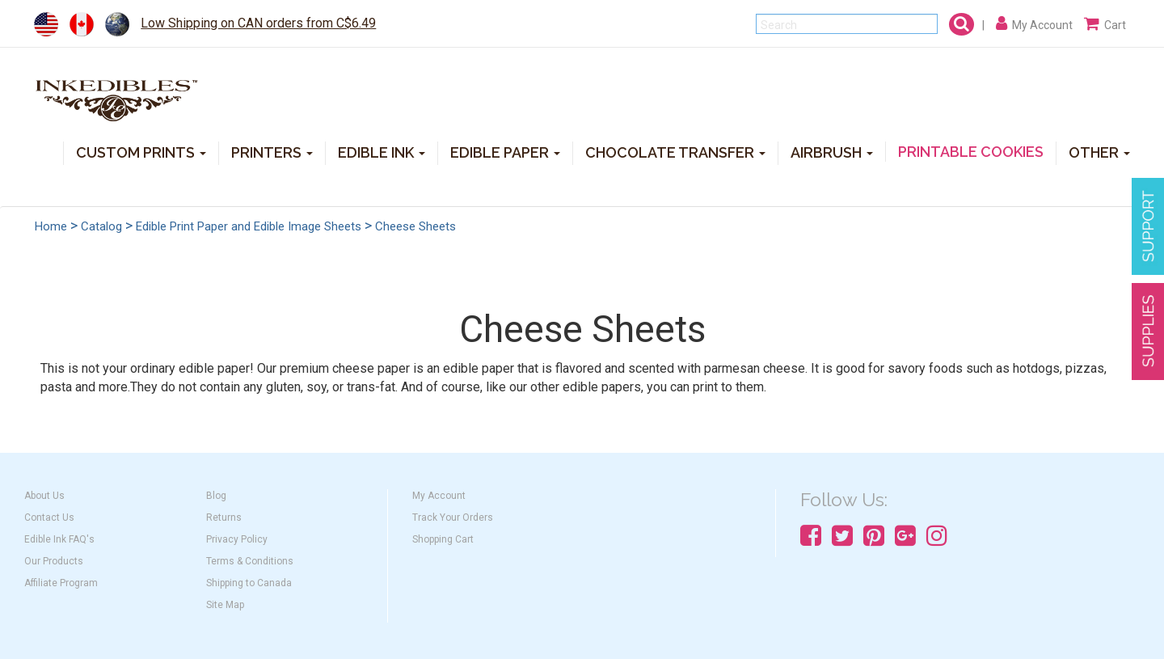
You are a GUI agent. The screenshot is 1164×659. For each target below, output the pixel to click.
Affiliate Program (61, 583)
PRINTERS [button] (272, 151)
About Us (44, 495)
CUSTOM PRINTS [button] (141, 151)
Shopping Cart (443, 539)
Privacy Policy (237, 539)
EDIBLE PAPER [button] (505, 151)
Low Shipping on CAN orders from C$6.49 (258, 23)
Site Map (225, 604)
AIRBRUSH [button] (832, 151)
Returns (224, 517)
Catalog (101, 226)
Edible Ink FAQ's (59, 539)
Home (51, 226)
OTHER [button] (1099, 151)
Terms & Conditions (249, 561)
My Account (439, 495)
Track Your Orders (452, 517)
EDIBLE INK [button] (381, 151)
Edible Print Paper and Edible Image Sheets (248, 226)
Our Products (53, 561)
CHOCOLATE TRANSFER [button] (675, 151)
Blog (216, 495)
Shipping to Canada (249, 583)
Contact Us (49, 517)
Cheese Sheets (415, 226)
